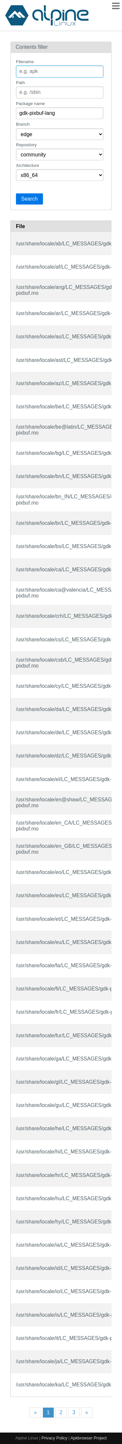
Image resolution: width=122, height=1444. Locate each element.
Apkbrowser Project (89, 1437)
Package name (30, 103)
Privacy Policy (54, 1437)
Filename (25, 61)
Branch (23, 124)
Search (29, 199)
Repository (26, 144)
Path (20, 82)
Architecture (27, 165)
